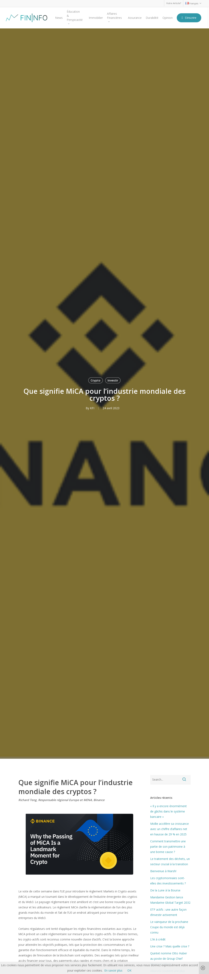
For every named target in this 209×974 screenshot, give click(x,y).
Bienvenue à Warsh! (163, 871)
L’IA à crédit (158, 939)
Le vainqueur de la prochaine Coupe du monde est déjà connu (169, 927)
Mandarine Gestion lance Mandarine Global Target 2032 (170, 899)
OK (129, 970)
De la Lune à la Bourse (165, 890)
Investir (113, 380)
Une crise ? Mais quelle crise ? (169, 946)
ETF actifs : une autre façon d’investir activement (168, 912)
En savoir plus (113, 970)
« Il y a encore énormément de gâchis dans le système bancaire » (168, 811)
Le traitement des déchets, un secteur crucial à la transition (170, 861)
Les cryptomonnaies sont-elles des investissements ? (168, 880)
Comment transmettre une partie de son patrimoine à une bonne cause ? (168, 846)
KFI (92, 408)
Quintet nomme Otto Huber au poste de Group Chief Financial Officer (168, 958)
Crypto (95, 380)
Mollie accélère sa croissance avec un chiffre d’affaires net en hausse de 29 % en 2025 (169, 829)
